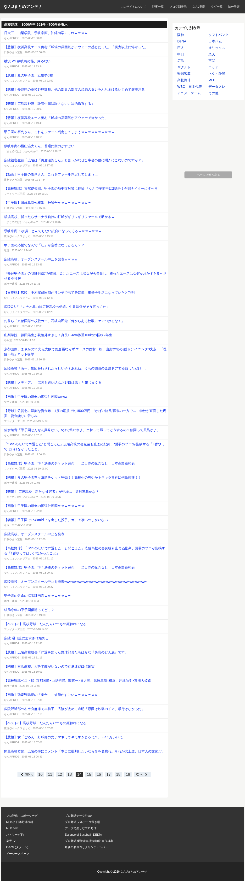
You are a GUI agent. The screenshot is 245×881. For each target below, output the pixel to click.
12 (60, 774)
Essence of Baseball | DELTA (83, 834)
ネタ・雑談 (216, 74)
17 (108, 774)
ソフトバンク (218, 35)
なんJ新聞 (198, 6)
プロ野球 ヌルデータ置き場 (82, 822)
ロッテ (213, 67)
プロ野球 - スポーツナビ (22, 815)
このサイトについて (133, 6)
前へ (26, 774)
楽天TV (11, 841)
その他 (213, 93)
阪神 (180, 35)
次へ (142, 774)
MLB (211, 80)
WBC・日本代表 (189, 86)
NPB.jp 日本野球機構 (19, 822)
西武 (211, 61)
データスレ (216, 86)
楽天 (211, 54)
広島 (180, 61)
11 (50, 774)
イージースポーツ (17, 853)
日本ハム (215, 41)
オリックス (216, 48)
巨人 (180, 48)
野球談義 (184, 74)
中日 (180, 54)
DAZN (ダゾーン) (17, 847)
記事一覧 (158, 6)
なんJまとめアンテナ (23, 6)
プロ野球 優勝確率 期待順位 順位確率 (89, 841)
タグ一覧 (217, 6)
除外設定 (234, 6)
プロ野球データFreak (78, 815)
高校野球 (184, 80)
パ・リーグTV (15, 834)
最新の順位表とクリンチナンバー (86, 847)
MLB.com (12, 828)
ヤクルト (184, 67)
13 (69, 774)
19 (128, 774)
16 (99, 774)
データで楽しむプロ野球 (80, 828)
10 (40, 774)
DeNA (181, 41)
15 (89, 774)
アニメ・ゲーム (189, 93)
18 (118, 774)
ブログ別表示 (178, 6)
